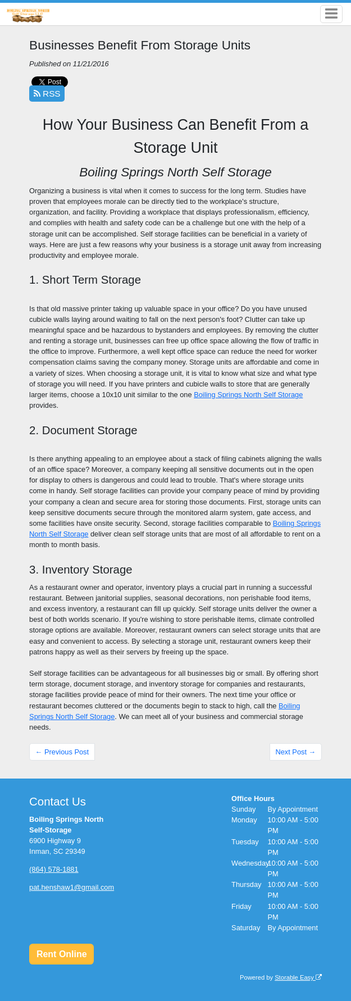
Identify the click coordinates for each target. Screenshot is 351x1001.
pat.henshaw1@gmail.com (71, 887)
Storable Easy (298, 977)
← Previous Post (62, 752)
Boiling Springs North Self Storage (248, 394)
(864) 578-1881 (54, 869)
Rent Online (62, 954)
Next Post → (295, 752)
